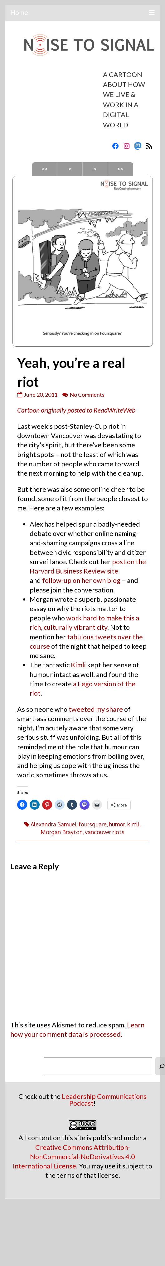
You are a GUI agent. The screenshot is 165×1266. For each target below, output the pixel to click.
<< (44, 169)
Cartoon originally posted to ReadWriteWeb (76, 410)
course (40, 646)
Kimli (78, 665)
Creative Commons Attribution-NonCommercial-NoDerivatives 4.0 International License (74, 1156)
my (100, 709)
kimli (133, 824)
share (114, 709)
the (138, 637)
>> (120, 169)
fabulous (80, 637)
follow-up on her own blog (81, 580)
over (124, 637)
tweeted (82, 709)
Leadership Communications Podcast (104, 1099)
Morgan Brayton (62, 832)
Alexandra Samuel (53, 824)
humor (117, 824)
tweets (105, 637)
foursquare (93, 824)
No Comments (87, 394)
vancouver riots (104, 832)
